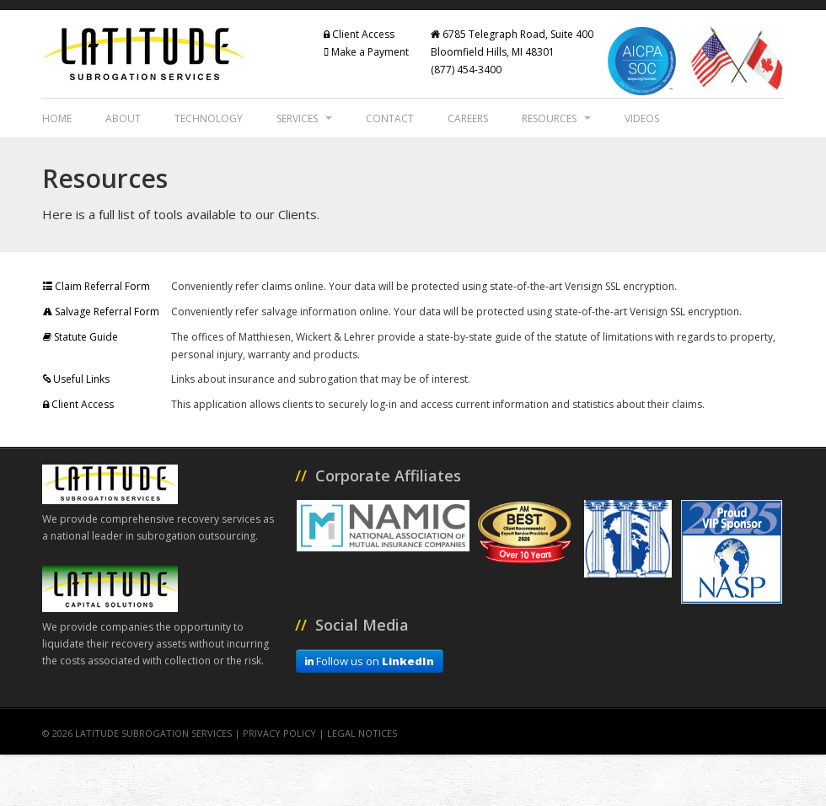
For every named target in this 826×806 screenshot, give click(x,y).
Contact (390, 118)
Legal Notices (362, 733)
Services (304, 118)
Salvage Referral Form (101, 311)
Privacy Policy (279, 733)
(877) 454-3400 (466, 69)
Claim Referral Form (96, 286)
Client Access (359, 34)
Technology (208, 118)
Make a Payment (366, 52)
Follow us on (369, 661)
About (123, 118)
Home (57, 118)
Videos (642, 118)
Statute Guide (80, 337)
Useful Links (76, 379)
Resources (556, 118)
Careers (468, 118)
